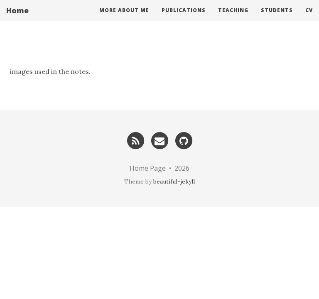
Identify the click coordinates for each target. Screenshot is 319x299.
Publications (184, 18)
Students (277, 18)
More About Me (124, 18)
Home (17, 19)
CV (309, 18)
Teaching (233, 18)
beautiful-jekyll (174, 181)
